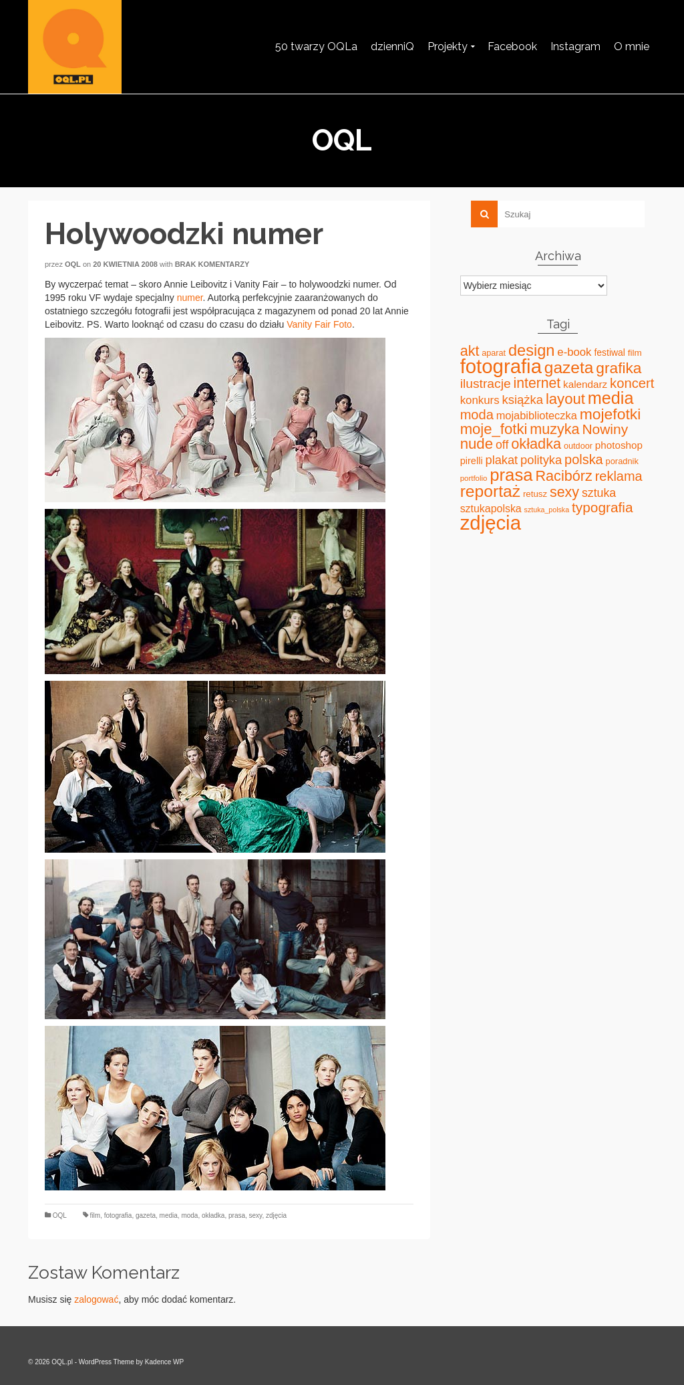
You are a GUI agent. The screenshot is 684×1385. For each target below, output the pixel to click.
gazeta (146, 1215)
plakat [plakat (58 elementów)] (502, 460)
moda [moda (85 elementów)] (477, 414)
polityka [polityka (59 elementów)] (541, 460)
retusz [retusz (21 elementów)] (535, 494)
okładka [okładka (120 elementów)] (536, 443)
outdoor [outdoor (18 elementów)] (578, 446)
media (169, 1215)
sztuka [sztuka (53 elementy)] (599, 493)
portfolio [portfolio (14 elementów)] (474, 478)
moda (189, 1215)
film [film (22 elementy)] (635, 353)
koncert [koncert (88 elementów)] (632, 383)
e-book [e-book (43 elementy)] (574, 352)
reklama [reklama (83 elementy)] (619, 476)
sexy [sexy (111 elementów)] (564, 492)
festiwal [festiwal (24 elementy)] (609, 352)
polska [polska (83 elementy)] (583, 459)
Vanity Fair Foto (319, 324)
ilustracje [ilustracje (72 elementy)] (485, 384)
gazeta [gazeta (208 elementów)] (569, 367)
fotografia (118, 1215)
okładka (213, 1215)
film (95, 1215)
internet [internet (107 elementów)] (537, 383)
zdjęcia (276, 1215)
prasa (236, 1215)
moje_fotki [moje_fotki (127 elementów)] (494, 429)
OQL (60, 1215)
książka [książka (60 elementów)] (522, 400)
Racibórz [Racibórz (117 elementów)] (563, 475)
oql (73, 264)
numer (190, 297)
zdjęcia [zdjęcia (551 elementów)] (490, 523)
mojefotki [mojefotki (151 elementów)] (610, 414)
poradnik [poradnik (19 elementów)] (622, 461)
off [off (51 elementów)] (502, 444)
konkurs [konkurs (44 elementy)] (480, 400)
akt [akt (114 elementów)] (470, 351)
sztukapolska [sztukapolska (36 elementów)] (491, 508)
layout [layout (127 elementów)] (565, 399)
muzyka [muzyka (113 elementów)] (554, 429)
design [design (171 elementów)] (531, 350)
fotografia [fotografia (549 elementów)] (501, 366)
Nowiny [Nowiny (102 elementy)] (605, 429)
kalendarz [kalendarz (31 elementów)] (585, 384)
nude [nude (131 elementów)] (476, 443)
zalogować (96, 1299)
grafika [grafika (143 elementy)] (618, 368)
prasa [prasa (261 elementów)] (511, 474)
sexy (256, 1215)
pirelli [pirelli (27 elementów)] (471, 460)
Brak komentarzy (212, 264)
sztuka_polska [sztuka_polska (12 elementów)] (547, 510)
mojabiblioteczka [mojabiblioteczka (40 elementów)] (536, 415)
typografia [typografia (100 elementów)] (602, 507)
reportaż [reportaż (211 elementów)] (490, 491)
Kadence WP (164, 1362)
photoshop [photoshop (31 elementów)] (619, 445)
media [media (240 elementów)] (611, 398)
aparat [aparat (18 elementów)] (494, 353)
